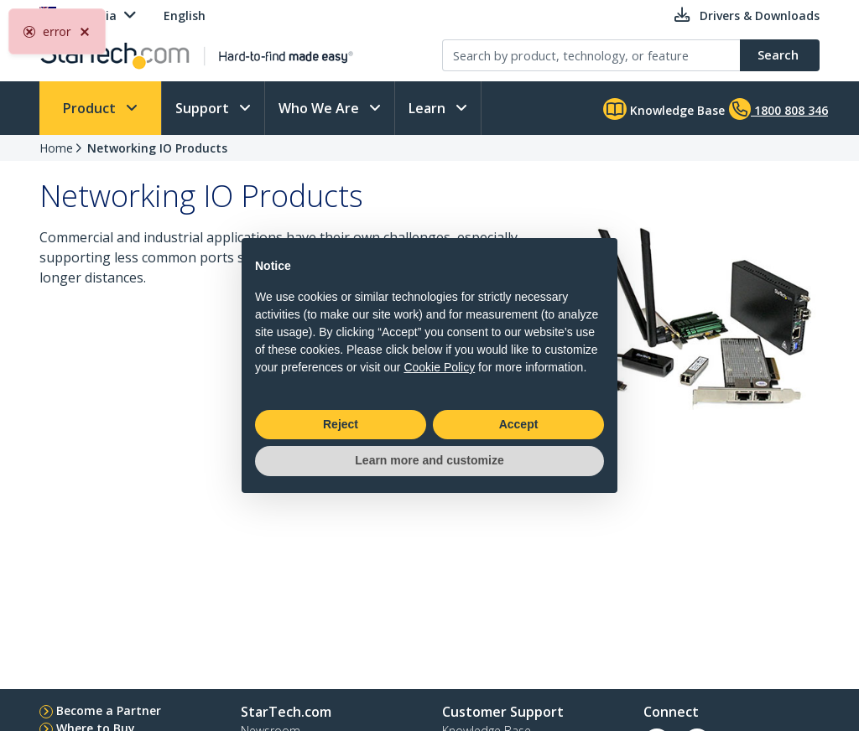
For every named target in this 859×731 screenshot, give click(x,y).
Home (56, 148)
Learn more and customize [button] (429, 460)
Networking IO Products (157, 148)
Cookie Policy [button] (439, 367)
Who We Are (320, 108)
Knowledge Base (664, 109)
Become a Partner (108, 710)
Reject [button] (340, 424)
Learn (429, 108)
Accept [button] (519, 424)
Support (203, 108)
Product (91, 108)
